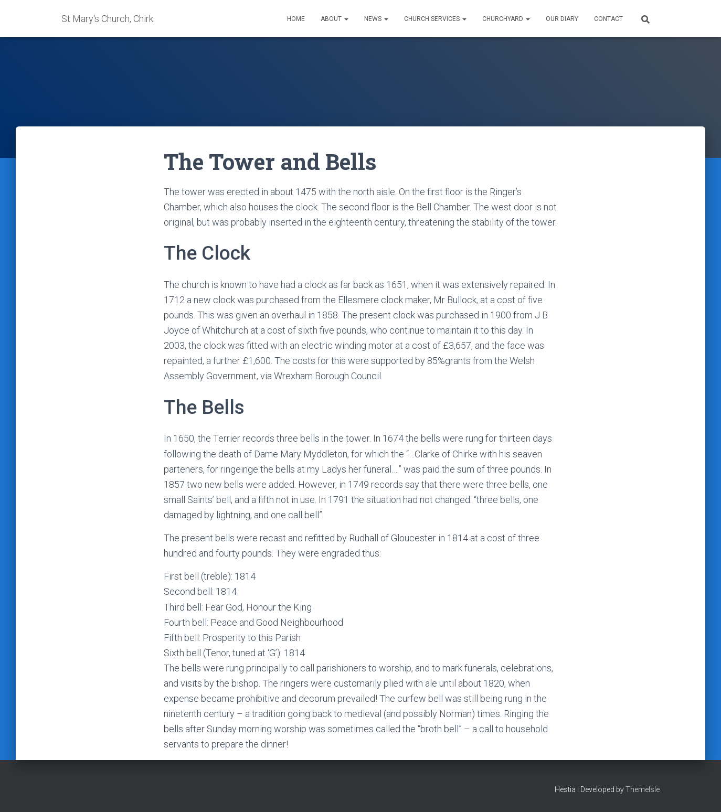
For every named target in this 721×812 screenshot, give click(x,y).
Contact (608, 19)
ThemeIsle (642, 789)
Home (296, 19)
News (376, 19)
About (334, 19)
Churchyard (506, 19)
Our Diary (562, 19)
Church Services (435, 19)
